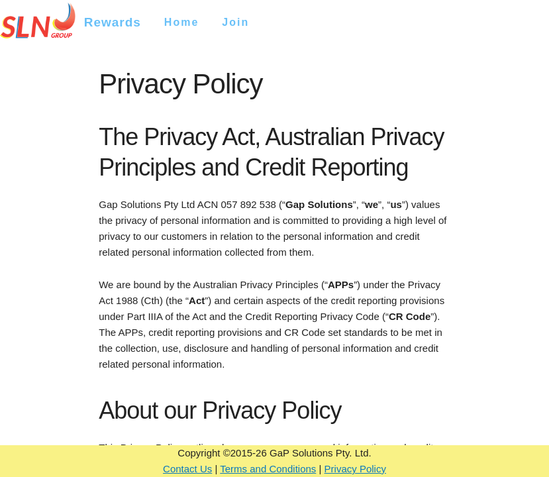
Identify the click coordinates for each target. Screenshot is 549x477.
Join (235, 22)
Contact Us (187, 468)
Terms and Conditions (268, 468)
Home (181, 22)
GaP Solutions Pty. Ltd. (321, 452)
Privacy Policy (355, 468)
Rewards (112, 22)
